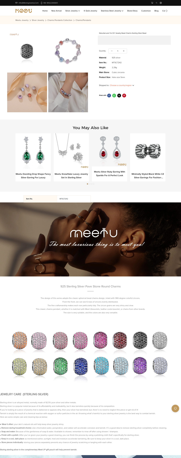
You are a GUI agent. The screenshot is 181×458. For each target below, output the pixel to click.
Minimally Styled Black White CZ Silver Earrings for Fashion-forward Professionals (148, 176)
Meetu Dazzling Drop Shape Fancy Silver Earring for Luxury (33, 176)
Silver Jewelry (38, 20)
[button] (166, 11)
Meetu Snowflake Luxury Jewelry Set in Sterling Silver (71, 176)
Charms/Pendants (83, 20)
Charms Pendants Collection (59, 20)
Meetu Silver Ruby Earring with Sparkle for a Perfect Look (109, 174)
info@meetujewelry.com (29, 3)
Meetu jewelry (22, 20)
